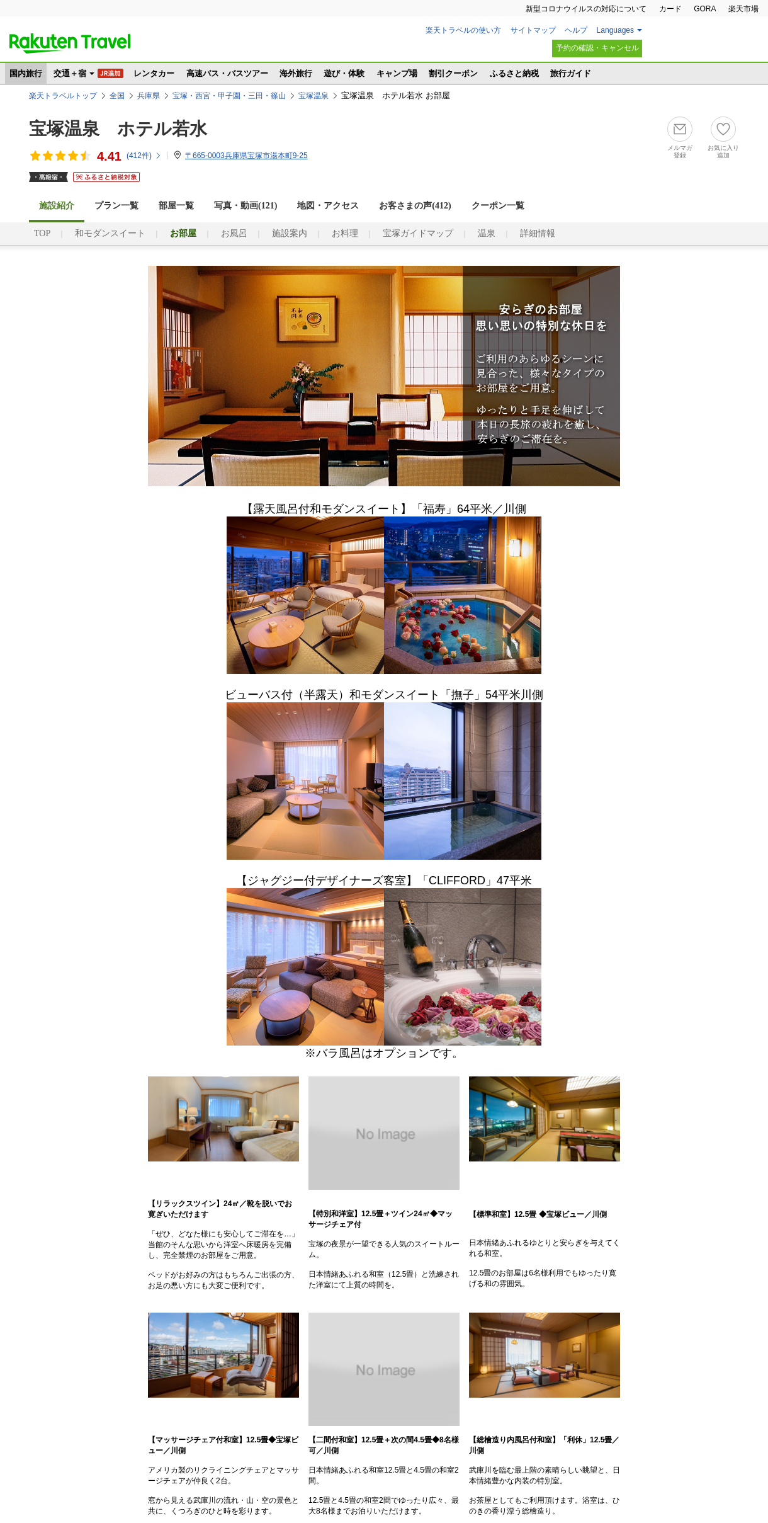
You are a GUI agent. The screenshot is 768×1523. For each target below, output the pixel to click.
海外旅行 (296, 73)
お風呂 (234, 233)
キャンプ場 (396, 73)
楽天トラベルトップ (63, 95)
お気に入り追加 (723, 151)
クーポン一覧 (498, 205)
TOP (42, 233)
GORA (705, 8)
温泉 (486, 233)
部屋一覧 (176, 205)
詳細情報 (537, 233)
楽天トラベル (69, 43)
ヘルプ (576, 30)
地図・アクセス (328, 205)
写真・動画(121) (245, 205)
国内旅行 (25, 73)
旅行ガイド (570, 73)
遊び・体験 (344, 73)
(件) (144, 155)
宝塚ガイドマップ (418, 233)
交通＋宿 (70, 73)
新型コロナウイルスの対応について (586, 8)
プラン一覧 (116, 205)
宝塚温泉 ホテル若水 (118, 129)
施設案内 (289, 233)
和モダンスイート (110, 233)
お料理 (345, 233)
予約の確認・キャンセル (597, 47)
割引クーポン (453, 73)
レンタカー (153, 73)
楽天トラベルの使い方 (463, 30)
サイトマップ (533, 30)
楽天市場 (743, 8)
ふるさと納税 (514, 73)
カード (670, 8)
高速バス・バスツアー (227, 73)
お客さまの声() (415, 205)
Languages (615, 30)
